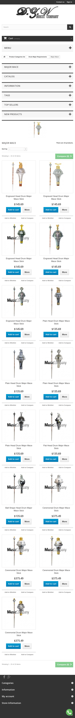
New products (13, 114)
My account (8, 696)
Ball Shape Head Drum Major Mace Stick (18, 509)
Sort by (4, 149)
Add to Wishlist (10, 218)
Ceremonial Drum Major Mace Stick (56, 509)
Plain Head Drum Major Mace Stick (56, 322)
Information (12, 85)
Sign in (69, 2)
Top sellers (11, 104)
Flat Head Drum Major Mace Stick (56, 446)
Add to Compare (27, 218)
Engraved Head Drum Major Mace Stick (19, 197)
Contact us (60, 2)
